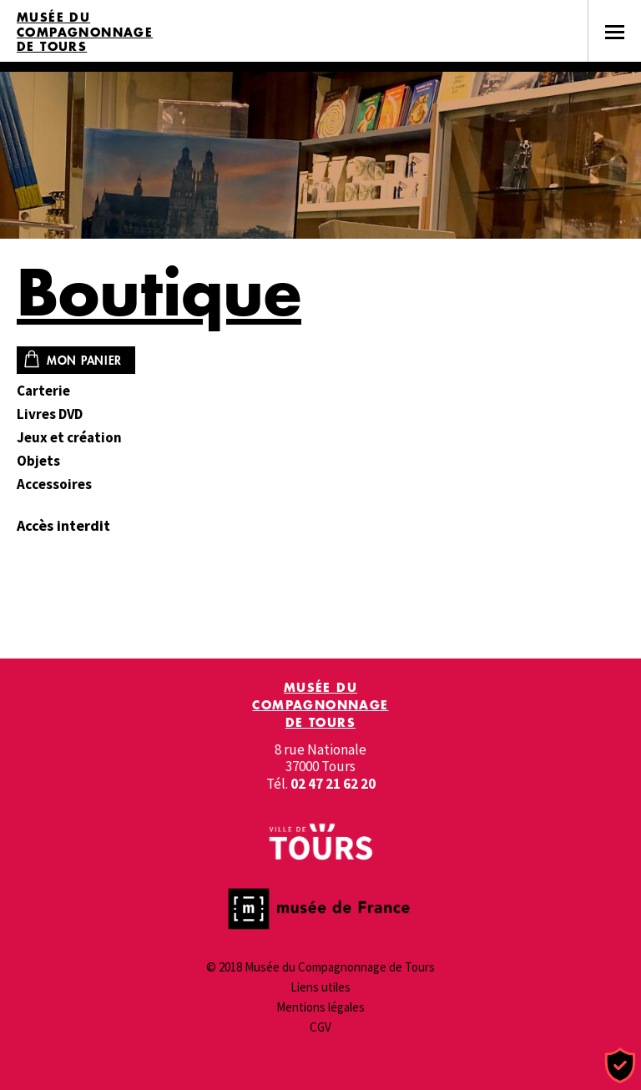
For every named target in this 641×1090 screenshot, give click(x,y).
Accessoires (54, 484)
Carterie (43, 391)
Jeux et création (69, 438)
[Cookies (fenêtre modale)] (620, 1066)
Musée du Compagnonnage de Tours (85, 32)
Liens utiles (320, 987)
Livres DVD (50, 414)
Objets (38, 461)
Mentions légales (320, 1007)
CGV (320, 1027)
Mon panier (84, 360)
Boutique (159, 291)
